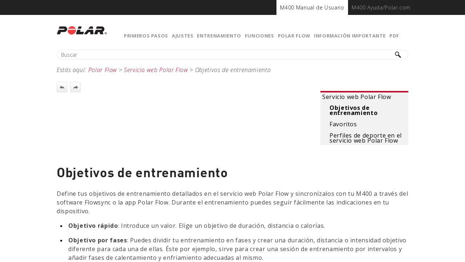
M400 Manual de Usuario (312, 7)
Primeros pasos (146, 35)
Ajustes (182, 35)
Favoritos (343, 124)
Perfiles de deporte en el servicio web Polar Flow (365, 137)
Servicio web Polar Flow (356, 97)
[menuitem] (312, 7)
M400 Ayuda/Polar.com (381, 7)
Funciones (259, 35)
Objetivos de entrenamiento (353, 110)
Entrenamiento (219, 35)
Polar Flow (294, 35)
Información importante (350, 35)
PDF (394, 35)
